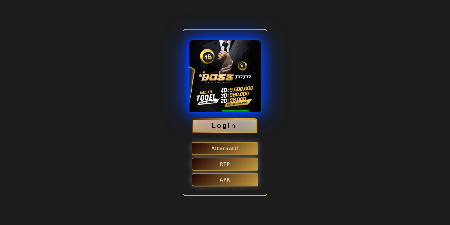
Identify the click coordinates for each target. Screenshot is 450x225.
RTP (225, 164)
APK (225, 180)
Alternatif (224, 148)
